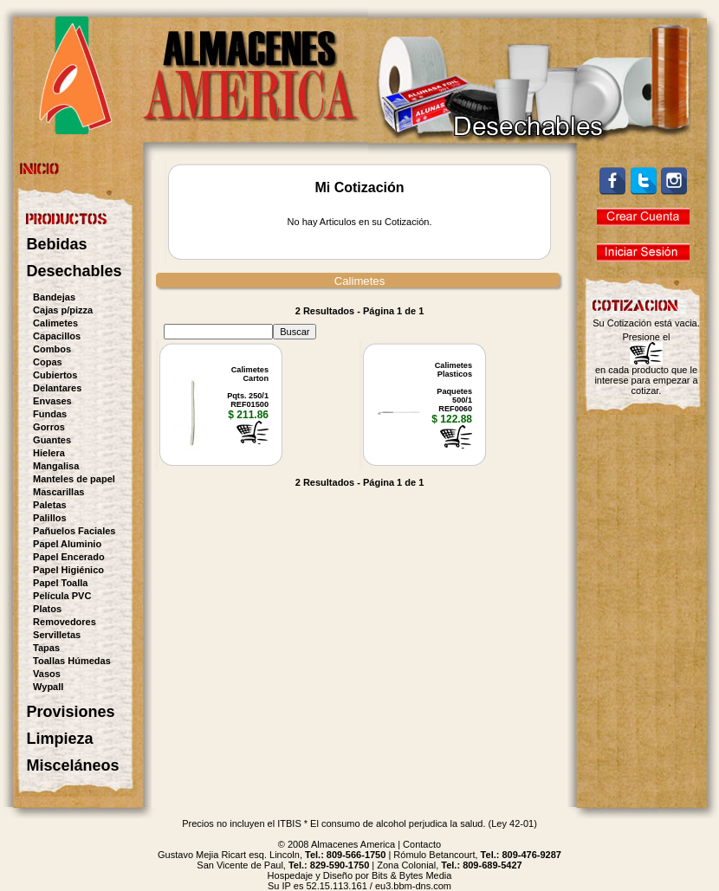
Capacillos (57, 336)
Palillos (50, 518)
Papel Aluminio (67, 544)
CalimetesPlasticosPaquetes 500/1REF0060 (453, 387)
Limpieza (60, 738)
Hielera (49, 453)
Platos (47, 609)
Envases (52, 401)
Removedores (64, 622)
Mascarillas (58, 492)
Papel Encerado (69, 557)
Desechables (74, 271)
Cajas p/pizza (63, 310)
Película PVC (62, 596)
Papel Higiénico (68, 570)
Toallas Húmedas (72, 660)
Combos (52, 349)
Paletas (50, 505)
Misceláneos (73, 765)
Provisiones (71, 711)
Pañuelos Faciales (74, 531)
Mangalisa (56, 466)
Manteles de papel (74, 479)
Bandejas (54, 297)
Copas (47, 362)
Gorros (49, 427)
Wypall (48, 686)
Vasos (47, 673)
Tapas (46, 647)
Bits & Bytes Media (411, 875)
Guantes (52, 440)
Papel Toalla (60, 583)
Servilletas (57, 635)
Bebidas (57, 244)
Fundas (50, 414)
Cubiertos (55, 375)
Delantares (57, 388)
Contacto (422, 844)
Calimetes (55, 323)
